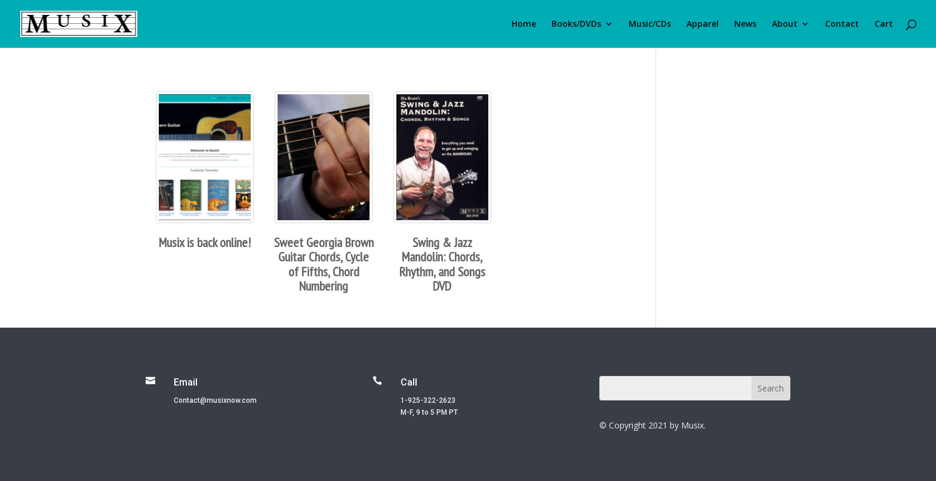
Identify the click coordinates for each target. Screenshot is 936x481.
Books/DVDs (576, 24)
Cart (884, 24)
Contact (842, 24)
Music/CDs (650, 24)
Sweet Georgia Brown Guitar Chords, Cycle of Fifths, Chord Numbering (324, 264)
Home (524, 24)
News (745, 24)
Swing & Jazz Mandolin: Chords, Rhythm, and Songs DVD (442, 264)
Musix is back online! (205, 242)
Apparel (702, 24)
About (785, 24)
